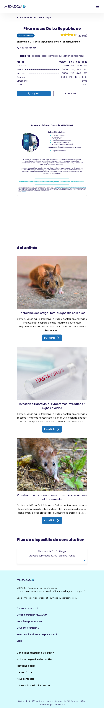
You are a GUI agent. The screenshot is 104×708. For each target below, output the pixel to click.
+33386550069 (27, 47)
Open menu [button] (97, 6)
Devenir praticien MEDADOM (32, 614)
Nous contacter (25, 678)
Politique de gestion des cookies (34, 659)
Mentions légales (26, 665)
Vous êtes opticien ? (28, 627)
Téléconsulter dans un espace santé (37, 634)
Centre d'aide (24, 672)
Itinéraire (70, 93)
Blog (19, 640)
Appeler (33, 93)
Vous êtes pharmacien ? (30, 621)
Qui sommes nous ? (27, 608)
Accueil (17, 17)
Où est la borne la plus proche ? (34, 685)
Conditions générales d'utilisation (35, 652)
